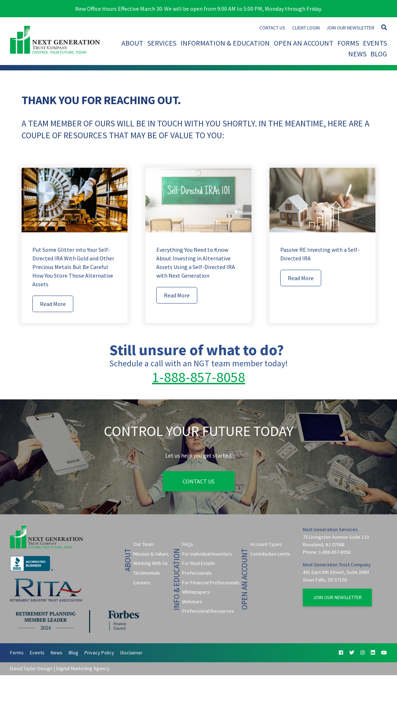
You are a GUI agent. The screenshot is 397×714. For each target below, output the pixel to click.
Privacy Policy (99, 652)
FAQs (187, 544)
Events (375, 42)
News (357, 53)
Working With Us (150, 563)
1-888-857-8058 (198, 377)
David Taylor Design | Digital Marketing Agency (60, 668)
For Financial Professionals (211, 582)
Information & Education (225, 42)
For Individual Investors (207, 554)
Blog (378, 53)
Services (161, 42)
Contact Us (272, 28)
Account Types (266, 544)
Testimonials (146, 573)
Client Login (306, 28)
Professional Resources (208, 611)
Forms (348, 42)
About (132, 42)
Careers (142, 582)
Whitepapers (196, 592)
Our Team (143, 544)
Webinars (192, 601)
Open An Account (303, 42)
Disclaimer (131, 652)
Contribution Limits (270, 554)
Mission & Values (151, 554)
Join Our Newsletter (350, 28)
